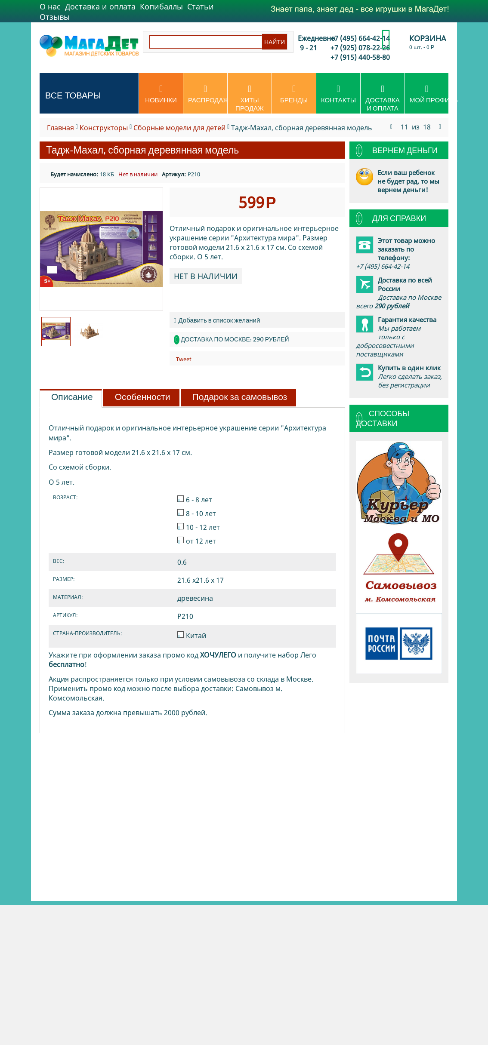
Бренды (294, 94)
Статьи (200, 6)
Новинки (161, 94)
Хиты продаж (249, 98)
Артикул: (174, 174)
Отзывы (55, 17)
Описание (72, 397)
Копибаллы (161, 6)
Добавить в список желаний (217, 320)
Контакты (338, 94)
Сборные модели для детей (179, 127)
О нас (50, 6)
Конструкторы (104, 127)
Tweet (183, 359)
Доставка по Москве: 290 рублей (235, 339)
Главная (60, 127)
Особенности (142, 397)
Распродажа (207, 94)
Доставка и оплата (100, 6)
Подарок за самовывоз (239, 397)
